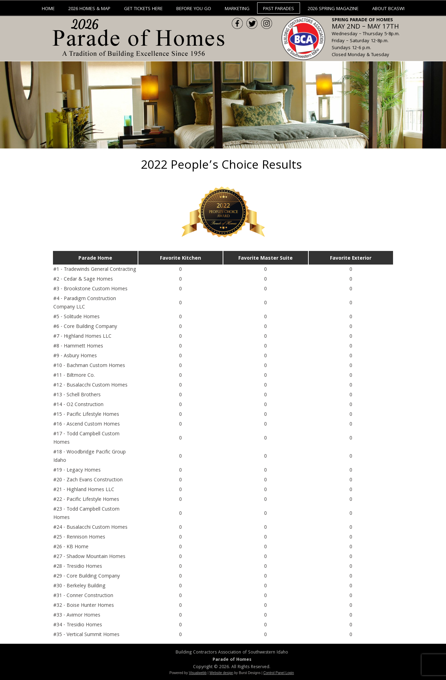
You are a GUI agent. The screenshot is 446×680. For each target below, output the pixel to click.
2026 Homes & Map (89, 9)
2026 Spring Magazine (333, 9)
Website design (221, 673)
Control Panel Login (278, 673)
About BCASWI (388, 9)
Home (48, 9)
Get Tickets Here (143, 9)
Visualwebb (198, 673)
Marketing (237, 9)
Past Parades (278, 9)
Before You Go (193, 9)
